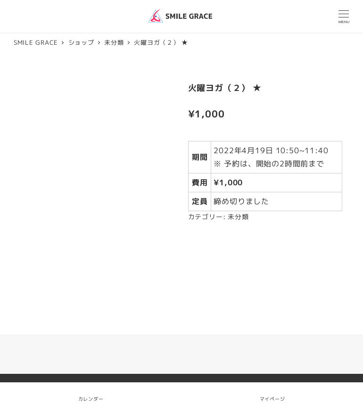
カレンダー (91, 399)
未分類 (238, 217)
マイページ (272, 393)
